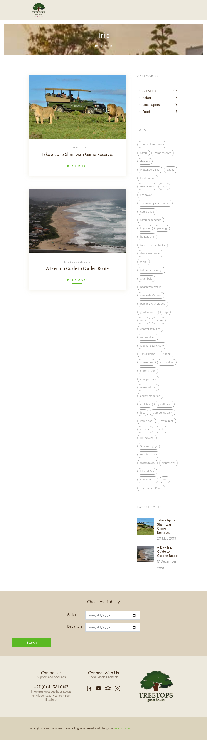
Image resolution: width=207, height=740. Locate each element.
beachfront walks (150, 286)
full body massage (151, 270)
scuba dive (166, 362)
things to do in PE (150, 253)
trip (165, 312)
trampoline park (162, 412)
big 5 (164, 186)
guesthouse (164, 404)
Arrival (72, 614)
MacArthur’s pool (150, 295)
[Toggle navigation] (169, 10)
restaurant (167, 420)
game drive (147, 211)
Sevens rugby (148, 446)
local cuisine (147, 178)
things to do (147, 462)
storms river (147, 370)
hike (142, 412)
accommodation (150, 395)
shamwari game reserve (155, 203)
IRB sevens (146, 437)
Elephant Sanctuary (152, 345)
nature (159, 320)
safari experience (150, 219)
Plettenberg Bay (150, 169)
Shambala (146, 278)
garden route (148, 312)
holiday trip (147, 236)
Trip (110, 45)
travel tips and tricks (152, 245)
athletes (145, 404)
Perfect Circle (121, 728)
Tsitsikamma (147, 353)
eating (170, 169)
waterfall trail (148, 387)
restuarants (147, 186)
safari (143, 152)
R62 (165, 479)
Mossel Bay (147, 471)
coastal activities (150, 328)
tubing (166, 353)
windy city (168, 462)
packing (162, 228)
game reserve (163, 152)
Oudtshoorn (147, 479)
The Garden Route (151, 488)
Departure (74, 626)
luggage (145, 228)
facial (143, 261)
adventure (146, 362)
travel (143, 320)
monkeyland (147, 337)
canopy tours (148, 379)
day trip (145, 161)
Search (31, 643)
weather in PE (148, 454)
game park (146, 420)
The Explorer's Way (152, 144)
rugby (161, 429)
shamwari (146, 194)
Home (99, 45)
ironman (145, 429)
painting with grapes (152, 303)
